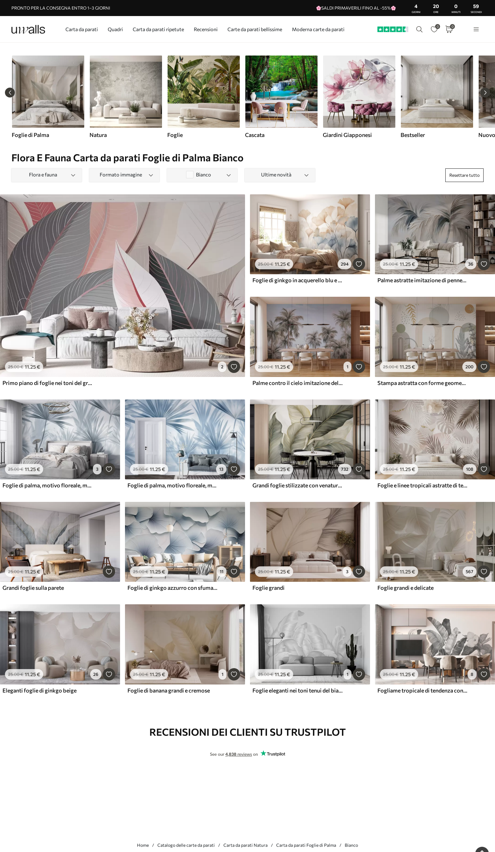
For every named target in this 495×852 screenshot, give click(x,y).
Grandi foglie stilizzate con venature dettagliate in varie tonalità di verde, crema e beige (297, 485)
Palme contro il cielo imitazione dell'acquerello (297, 382)
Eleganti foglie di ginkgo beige (39, 690)
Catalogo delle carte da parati (186, 845)
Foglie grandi (268, 587)
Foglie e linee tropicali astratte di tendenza (422, 485)
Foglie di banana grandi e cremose (168, 690)
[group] (47, 97)
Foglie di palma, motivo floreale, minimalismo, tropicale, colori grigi (47, 485)
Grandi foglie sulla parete (33, 587)
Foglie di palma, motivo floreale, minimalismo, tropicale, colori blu (172, 485)
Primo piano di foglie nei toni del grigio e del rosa (47, 382)
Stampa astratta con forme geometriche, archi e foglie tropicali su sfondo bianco (422, 382)
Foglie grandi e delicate (405, 587)
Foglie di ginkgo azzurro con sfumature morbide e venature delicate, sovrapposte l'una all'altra (172, 587)
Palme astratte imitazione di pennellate (422, 280)
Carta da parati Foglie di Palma (306, 845)
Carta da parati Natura (245, 845)
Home (143, 845)
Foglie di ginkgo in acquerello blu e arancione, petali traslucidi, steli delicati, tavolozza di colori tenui (297, 280)
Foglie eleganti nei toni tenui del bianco (297, 690)
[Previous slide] (10, 92)
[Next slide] (485, 92)
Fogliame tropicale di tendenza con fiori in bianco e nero (422, 690)
